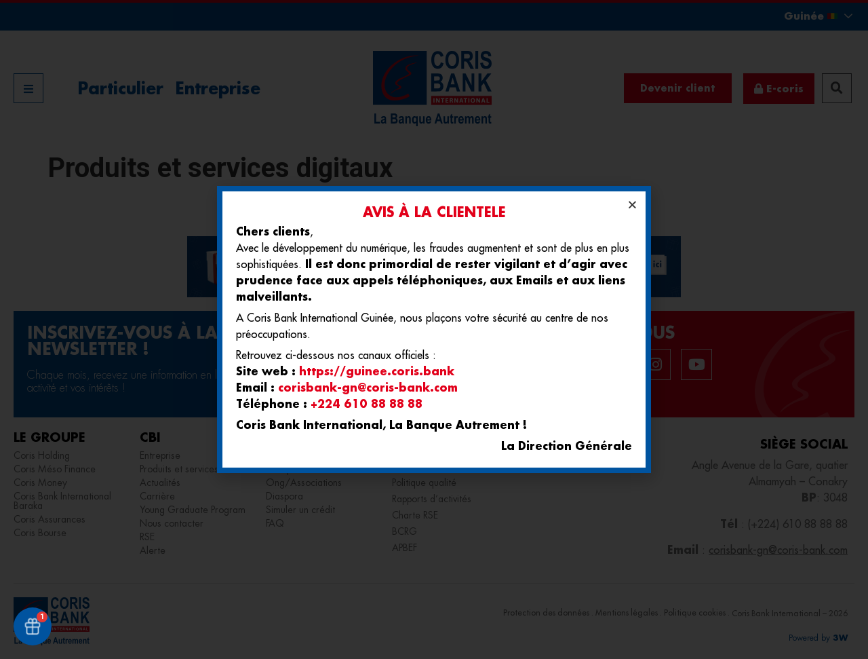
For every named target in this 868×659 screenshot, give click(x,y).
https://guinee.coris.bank (376, 371)
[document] (434, 329)
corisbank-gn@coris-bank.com (368, 387)
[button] (632, 205)
